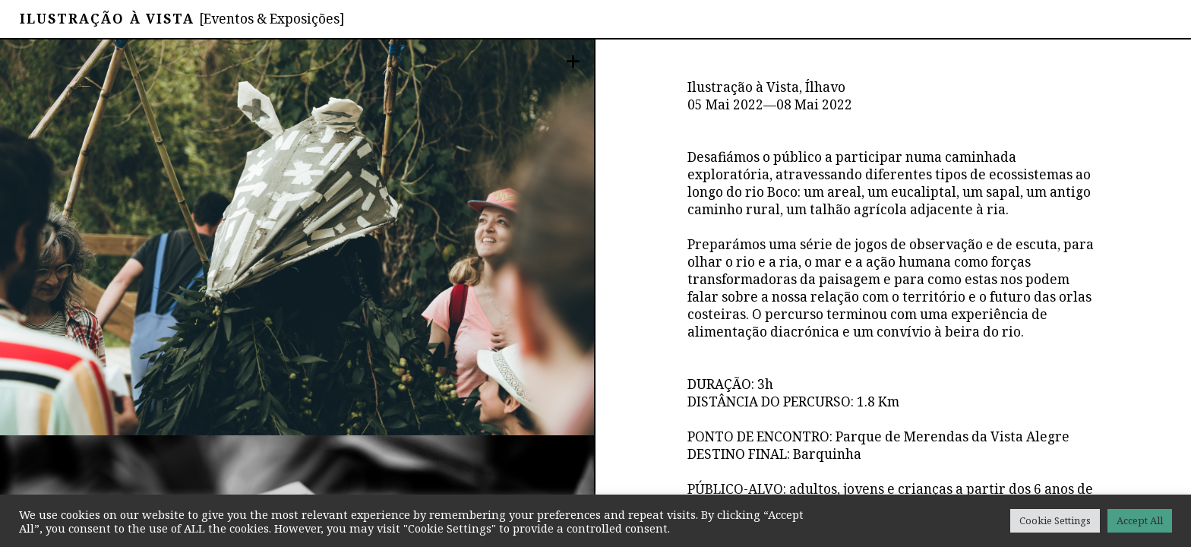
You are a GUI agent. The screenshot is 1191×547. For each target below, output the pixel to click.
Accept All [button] (1140, 520)
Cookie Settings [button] (1055, 520)
